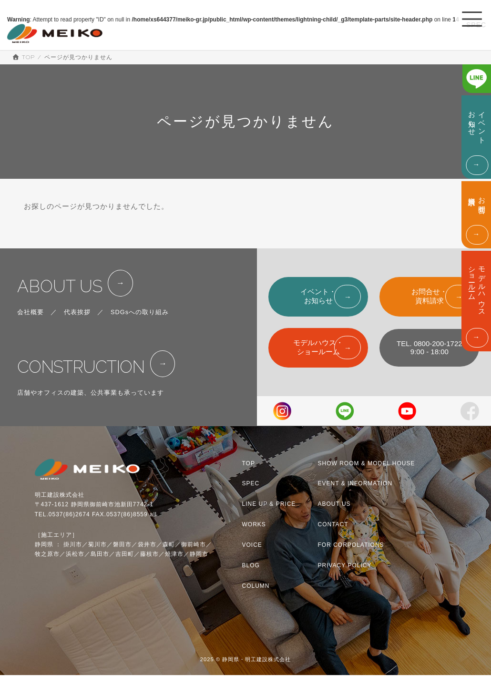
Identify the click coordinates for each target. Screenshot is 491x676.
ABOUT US (65, 289)
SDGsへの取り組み (140, 317)
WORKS (254, 525)
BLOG (251, 566)
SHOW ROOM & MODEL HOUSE (366, 464)
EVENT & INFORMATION (355, 484)
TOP (248, 464)
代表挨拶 (77, 317)
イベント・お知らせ (318, 296)
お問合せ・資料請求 (429, 296)
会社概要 (30, 317)
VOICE (252, 546)
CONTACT (333, 525)
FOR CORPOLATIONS (351, 546)
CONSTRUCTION (90, 375)
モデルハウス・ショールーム (318, 347)
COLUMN (256, 587)
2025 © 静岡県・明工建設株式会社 (245, 660)
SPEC (251, 484)
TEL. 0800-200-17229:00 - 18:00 (429, 347)
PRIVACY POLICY (345, 566)
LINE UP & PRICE (269, 505)
